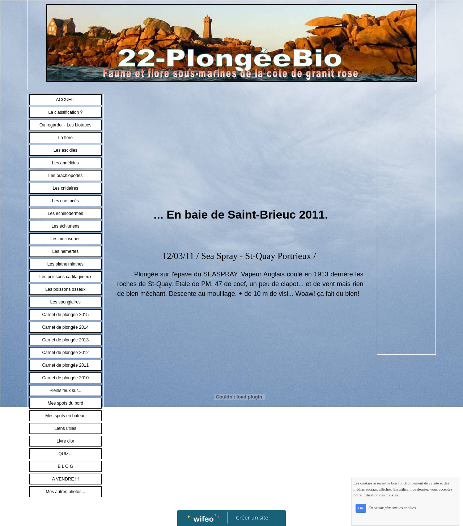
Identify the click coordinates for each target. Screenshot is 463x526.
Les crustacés (65, 200)
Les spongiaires (65, 302)
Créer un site (252, 517)
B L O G (65, 466)
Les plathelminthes (65, 264)
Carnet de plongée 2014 (65, 327)
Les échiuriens (65, 226)
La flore (65, 137)
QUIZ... (65, 453)
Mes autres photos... (65, 491)
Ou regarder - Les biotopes (65, 125)
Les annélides (65, 162)
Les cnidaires (65, 188)
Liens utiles (65, 428)
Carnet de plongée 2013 (65, 339)
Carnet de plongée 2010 (65, 377)
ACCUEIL (65, 99)
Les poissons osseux (65, 289)
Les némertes (65, 251)
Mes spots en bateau (65, 415)
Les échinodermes (65, 213)
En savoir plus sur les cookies (392, 508)
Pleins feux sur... (65, 390)
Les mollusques (65, 238)
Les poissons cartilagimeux (65, 276)
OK (361, 508)
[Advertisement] (240, 151)
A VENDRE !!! (65, 479)
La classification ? (65, 112)
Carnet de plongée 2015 (65, 314)
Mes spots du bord (65, 403)
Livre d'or (65, 441)
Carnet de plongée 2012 (65, 352)
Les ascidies (65, 150)
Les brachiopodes (65, 175)
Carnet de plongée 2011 (65, 365)
